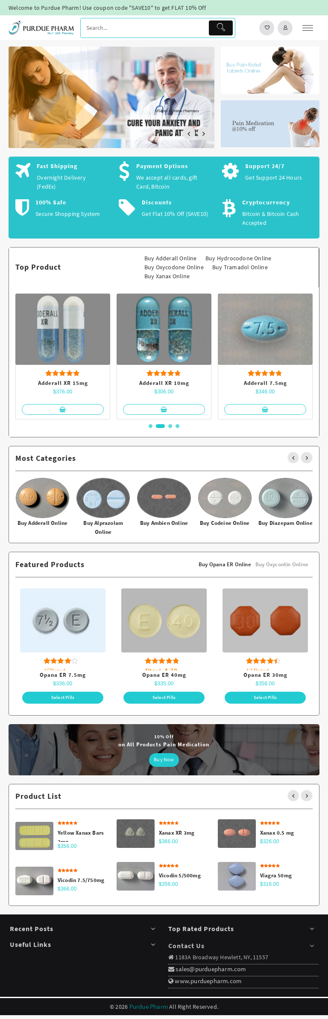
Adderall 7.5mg (265, 383)
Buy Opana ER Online (218, 564)
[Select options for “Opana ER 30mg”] (265, 697)
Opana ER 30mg (265, 674)
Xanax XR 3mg (176, 833)
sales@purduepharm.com (210, 974)
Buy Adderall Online (170, 258)
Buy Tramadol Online (240, 267)
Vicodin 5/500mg (180, 875)
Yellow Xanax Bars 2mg (81, 838)
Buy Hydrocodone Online (238, 258)
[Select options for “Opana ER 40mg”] (164, 697)
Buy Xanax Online (167, 276)
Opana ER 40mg (164, 674)
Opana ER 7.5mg (63, 674)
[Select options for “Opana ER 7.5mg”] (62, 697)
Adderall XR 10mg (164, 383)
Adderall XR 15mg (63, 383)
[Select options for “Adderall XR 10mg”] (164, 409)
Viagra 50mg (276, 875)
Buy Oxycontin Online (279, 564)
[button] (150, 426)
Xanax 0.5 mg (277, 833)
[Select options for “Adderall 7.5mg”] (265, 409)
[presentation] (188, 133)
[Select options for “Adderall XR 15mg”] (63, 409)
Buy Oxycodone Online (174, 267)
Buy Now (164, 760)
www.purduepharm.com (208, 985)
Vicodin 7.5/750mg (81, 884)
